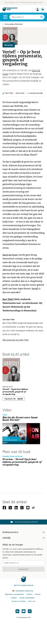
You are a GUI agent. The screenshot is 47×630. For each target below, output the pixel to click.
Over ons (31, 601)
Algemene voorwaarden (14, 594)
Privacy (37, 594)
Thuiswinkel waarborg (23, 591)
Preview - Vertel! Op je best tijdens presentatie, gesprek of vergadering (22, 462)
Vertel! (35, 288)
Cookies (14, 598)
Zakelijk (23, 537)
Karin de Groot (10, 254)
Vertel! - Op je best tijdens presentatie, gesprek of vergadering (15, 391)
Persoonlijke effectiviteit (14, 24)
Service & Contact (19, 601)
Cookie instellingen (27, 598)
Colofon (29, 594)
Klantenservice (23, 532)
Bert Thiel (8, 299)
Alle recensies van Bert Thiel (16, 340)
